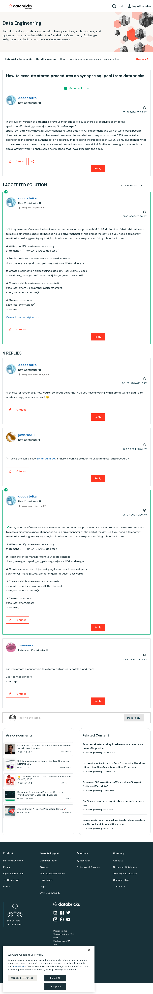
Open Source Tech (13, 873)
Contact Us (119, 886)
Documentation (48, 860)
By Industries (84, 860)
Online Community (50, 892)
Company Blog (121, 879)
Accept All (55, 986)
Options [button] (141, 59)
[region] (48, 969)
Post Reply (133, 717)
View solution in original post (23, 317)
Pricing (6, 867)
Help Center (46, 879)
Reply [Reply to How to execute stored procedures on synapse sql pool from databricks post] (98, 168)
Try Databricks (11, 879)
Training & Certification (52, 873)
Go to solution (79, 88)
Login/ (141, 6)
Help (121, 6)
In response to (33, 207)
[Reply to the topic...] (71, 718)
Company (118, 853)
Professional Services (88, 867)
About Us (118, 860)
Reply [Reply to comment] (98, 336)
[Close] (89, 950)
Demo (6, 886)
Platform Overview (13, 860)
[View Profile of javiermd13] (26, 435)
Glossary (45, 867)
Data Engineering (46, 59)
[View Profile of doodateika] (27, 98)
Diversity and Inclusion (125, 873)
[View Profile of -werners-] (26, 645)
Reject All (55, 978)
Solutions (82, 853)
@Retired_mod (45, 458)
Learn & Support (49, 853)
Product (8, 853)
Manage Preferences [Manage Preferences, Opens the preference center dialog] (22, 977)
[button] (10, 161)
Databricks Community (20, 7)
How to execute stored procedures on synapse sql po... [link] (90, 59)
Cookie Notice (19, 966)
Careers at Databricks (125, 867)
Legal (43, 886)
